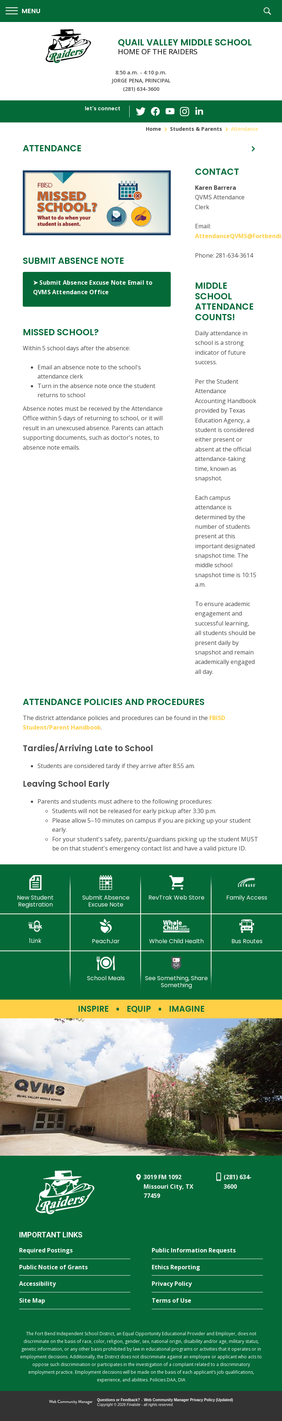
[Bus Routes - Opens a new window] (246, 932)
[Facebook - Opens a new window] (155, 111)
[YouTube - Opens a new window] (170, 111)
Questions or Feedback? (118, 1400)
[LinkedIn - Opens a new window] (199, 111)
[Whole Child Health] (176, 932)
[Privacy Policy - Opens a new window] (207, 1284)
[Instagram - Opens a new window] (184, 111)
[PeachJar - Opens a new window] (105, 932)
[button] (23, 11)
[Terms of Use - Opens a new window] (207, 1300)
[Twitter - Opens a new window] (140, 111)
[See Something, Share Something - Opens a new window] (176, 972)
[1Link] (35, 932)
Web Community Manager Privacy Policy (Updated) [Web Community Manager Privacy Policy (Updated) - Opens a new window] (188, 1400)
